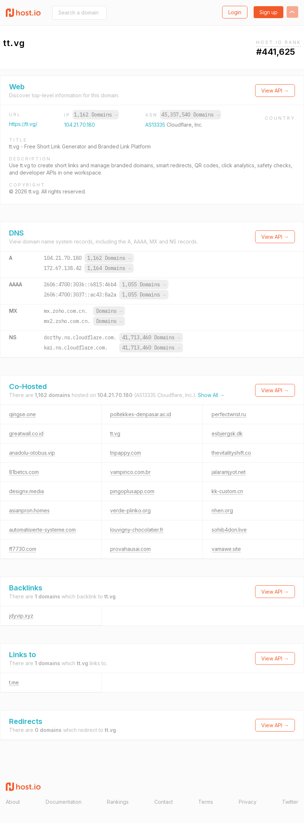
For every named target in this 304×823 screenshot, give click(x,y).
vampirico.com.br (130, 472)
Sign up (268, 12)
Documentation (64, 802)
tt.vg (115, 433)
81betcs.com (24, 472)
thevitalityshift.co (231, 453)
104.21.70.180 (79, 125)
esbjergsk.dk (227, 433)
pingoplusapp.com (132, 491)
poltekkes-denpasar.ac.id (140, 414)
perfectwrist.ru (229, 414)
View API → (275, 90)
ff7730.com (22, 549)
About (13, 802)
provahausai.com (130, 549)
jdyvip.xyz (21, 616)
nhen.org (222, 510)
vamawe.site (226, 549)
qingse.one (22, 414)
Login (234, 12)
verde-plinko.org (130, 510)
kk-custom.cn (227, 491)
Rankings (118, 802)
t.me (14, 682)
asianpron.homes (29, 510)
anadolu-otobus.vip (32, 453)
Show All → (211, 395)
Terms (205, 802)
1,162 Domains (95, 114)
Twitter (290, 802)
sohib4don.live (229, 530)
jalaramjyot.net (229, 472)
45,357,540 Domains (190, 114)
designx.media (26, 491)
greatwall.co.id (26, 433)
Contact (163, 802)
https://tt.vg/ (23, 124)
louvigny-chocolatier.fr (136, 530)
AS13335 (156, 125)
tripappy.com (125, 453)
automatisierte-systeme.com (42, 530)
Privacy (248, 802)
